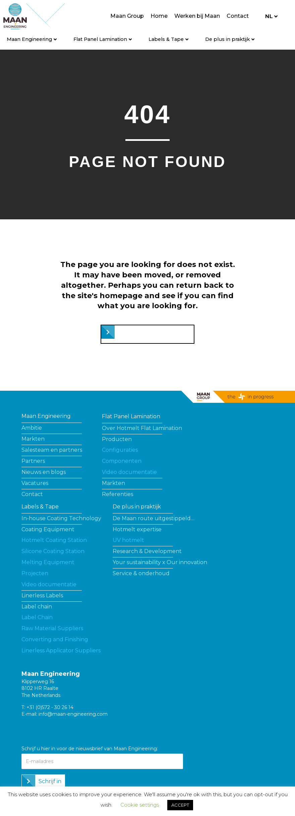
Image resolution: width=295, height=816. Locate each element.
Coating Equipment (47, 529)
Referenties (117, 494)
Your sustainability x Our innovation (160, 562)
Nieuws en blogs (43, 472)
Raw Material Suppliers (52, 628)
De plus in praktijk (227, 39)
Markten (33, 439)
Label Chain (37, 617)
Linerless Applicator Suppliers (61, 650)
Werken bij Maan (197, 16)
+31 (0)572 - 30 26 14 (49, 707)
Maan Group (127, 16)
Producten (117, 439)
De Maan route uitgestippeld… (153, 518)
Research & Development (147, 551)
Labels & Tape (166, 39)
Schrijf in (50, 781)
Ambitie (31, 428)
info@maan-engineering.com (73, 714)
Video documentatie (129, 472)
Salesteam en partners (51, 450)
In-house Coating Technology (61, 518)
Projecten (34, 573)
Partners (33, 461)
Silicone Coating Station (52, 551)
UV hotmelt (128, 540)
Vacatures (34, 483)
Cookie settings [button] (139, 805)
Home (159, 16)
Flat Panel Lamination (100, 39)
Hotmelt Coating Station (54, 540)
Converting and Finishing (54, 639)
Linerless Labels (42, 595)
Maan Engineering (29, 39)
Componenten (121, 461)
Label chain (36, 606)
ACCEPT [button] (180, 805)
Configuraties (120, 450)
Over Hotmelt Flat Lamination (142, 428)
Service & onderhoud (141, 573)
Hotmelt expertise (137, 529)
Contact (238, 16)
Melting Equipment (47, 562)
